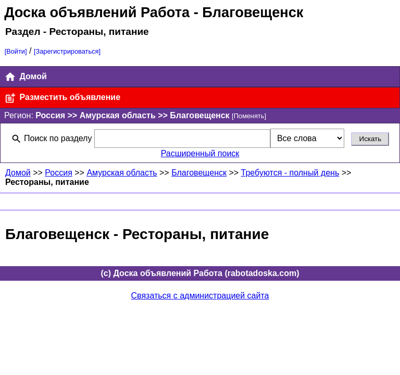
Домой (25, 77)
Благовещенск (199, 172)
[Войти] (16, 51)
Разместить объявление (62, 98)
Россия (58, 172)
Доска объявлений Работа (97, 12)
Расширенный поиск (200, 153)
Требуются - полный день (290, 172)
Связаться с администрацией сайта (200, 295)
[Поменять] (249, 116)
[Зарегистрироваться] (67, 51)
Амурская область (121, 172)
